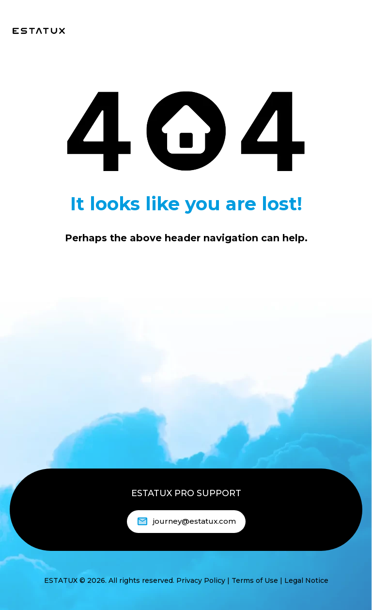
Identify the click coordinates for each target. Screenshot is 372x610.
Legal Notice (306, 580)
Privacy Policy (200, 580)
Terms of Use (255, 580)
